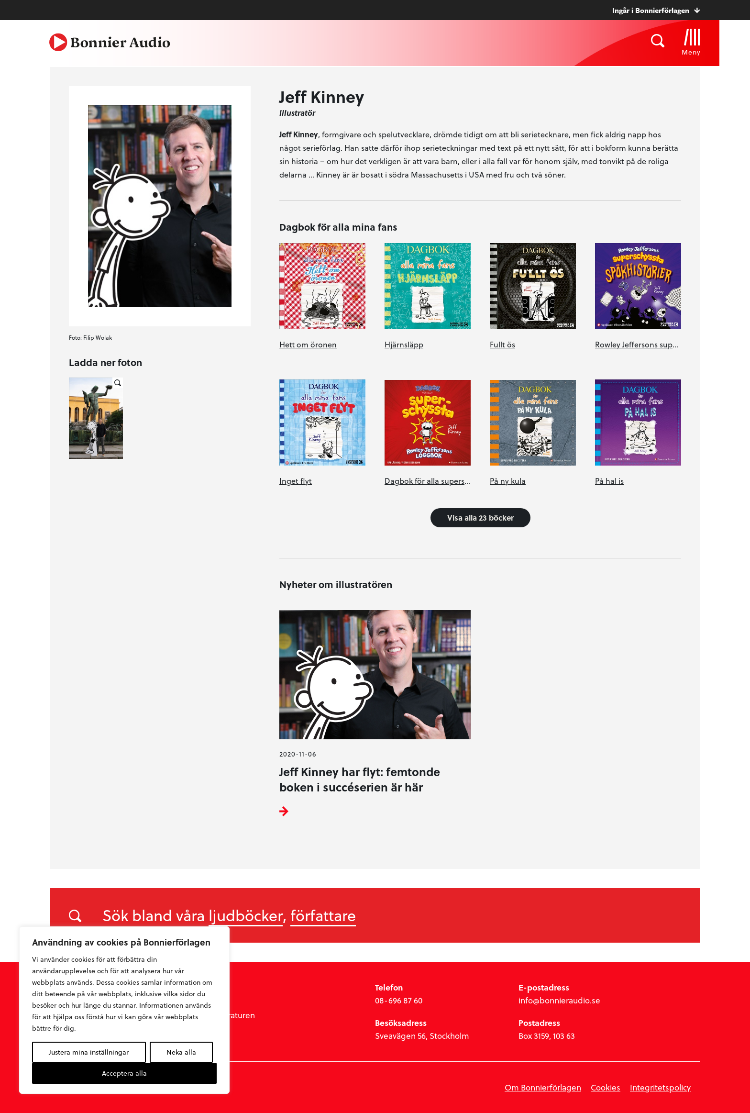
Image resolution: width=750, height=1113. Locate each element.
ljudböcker (246, 914)
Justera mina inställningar (89, 1052)
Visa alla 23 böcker (480, 517)
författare (323, 914)
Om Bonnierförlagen (543, 1087)
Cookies (605, 1087)
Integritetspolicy (660, 1087)
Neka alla (181, 1052)
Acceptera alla (124, 1073)
